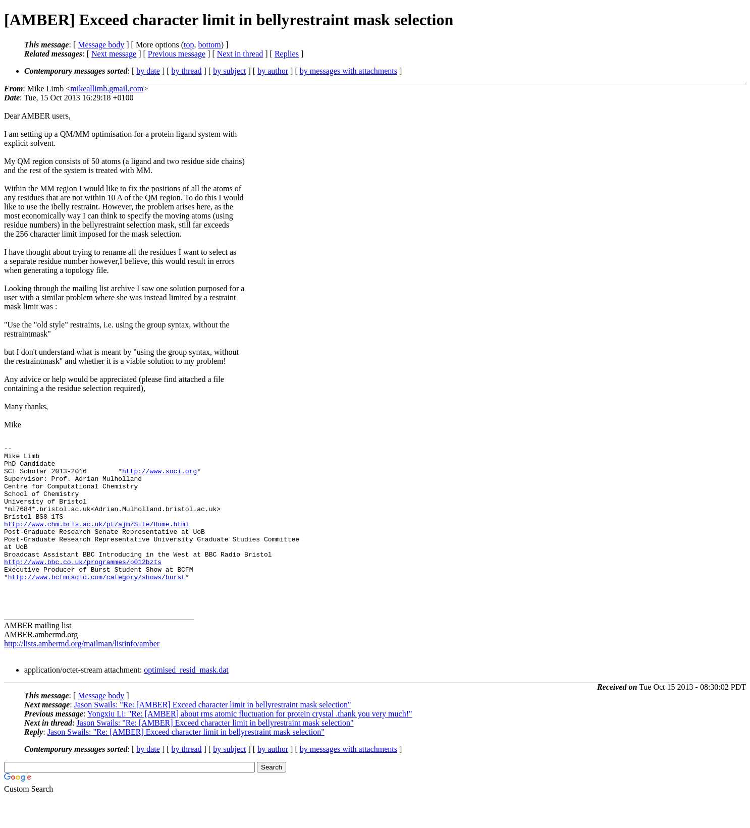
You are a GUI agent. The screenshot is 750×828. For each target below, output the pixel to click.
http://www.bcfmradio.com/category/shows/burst (96, 604)
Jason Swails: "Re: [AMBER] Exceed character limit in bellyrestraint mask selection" (212, 735)
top (189, 44)
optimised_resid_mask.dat (186, 700)
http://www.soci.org (159, 476)
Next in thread (240, 53)
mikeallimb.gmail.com (106, 88)
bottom (209, 44)
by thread (187, 71)
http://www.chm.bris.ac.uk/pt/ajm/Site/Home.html (96, 540)
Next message (113, 53)
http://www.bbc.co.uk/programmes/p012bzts (83, 585)
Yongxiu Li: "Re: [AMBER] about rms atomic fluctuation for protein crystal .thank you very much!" (249, 744)
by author (272, 71)
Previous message (176, 53)
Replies (287, 53)
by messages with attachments (348, 71)
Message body (101, 44)
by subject (229, 71)
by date (148, 71)
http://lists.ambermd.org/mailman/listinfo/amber (81, 674)
